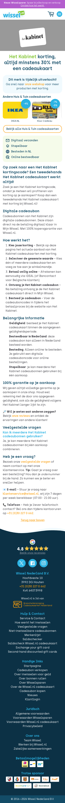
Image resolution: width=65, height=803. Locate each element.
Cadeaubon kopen (32, 691)
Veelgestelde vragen (32, 626)
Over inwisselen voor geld (32, 674)
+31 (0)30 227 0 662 (20, 513)
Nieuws (32, 695)
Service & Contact (32, 618)
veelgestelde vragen (35, 461)
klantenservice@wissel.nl (21, 493)
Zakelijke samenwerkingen (32, 748)
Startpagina (32, 666)
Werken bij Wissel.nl (32, 744)
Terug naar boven (33, 520)
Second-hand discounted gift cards (32, 651)
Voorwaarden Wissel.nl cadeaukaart (33, 722)
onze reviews (21, 415)
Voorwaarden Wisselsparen (32, 717)
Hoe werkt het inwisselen (32, 622)
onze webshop (34, 84)
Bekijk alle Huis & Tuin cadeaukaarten (32, 129)
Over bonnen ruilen (32, 678)
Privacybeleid (32, 726)
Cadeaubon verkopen (32, 670)
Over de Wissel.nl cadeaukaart (32, 686)
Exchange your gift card (32, 647)
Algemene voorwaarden (32, 713)
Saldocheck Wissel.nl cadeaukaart (32, 643)
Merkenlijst (32, 635)
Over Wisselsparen (32, 682)
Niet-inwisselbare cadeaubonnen (32, 630)
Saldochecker (32, 639)
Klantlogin (32, 699)
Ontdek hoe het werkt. (33, 5)
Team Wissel (32, 740)
